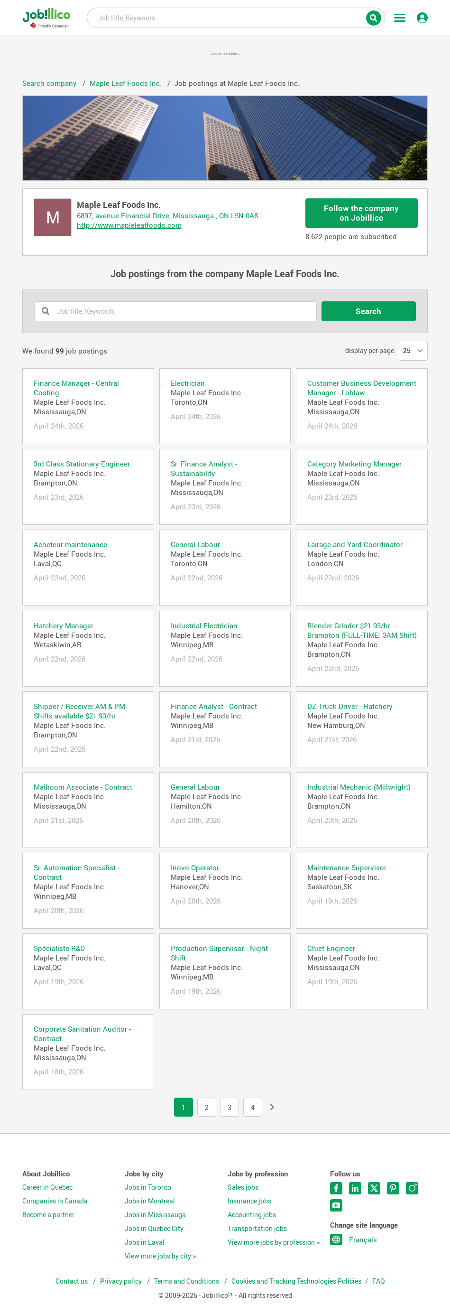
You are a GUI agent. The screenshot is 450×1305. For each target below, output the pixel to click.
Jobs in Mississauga (155, 1215)
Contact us (72, 1281)
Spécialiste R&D (59, 948)
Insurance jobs (249, 1201)
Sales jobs (243, 1187)
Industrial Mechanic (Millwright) (359, 787)
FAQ (378, 1281)
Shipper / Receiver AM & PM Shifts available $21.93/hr (79, 710)
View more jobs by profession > (274, 1242)
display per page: (370, 350)
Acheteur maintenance (70, 544)
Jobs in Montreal (150, 1201)
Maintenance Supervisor (346, 867)
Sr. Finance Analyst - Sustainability (204, 468)
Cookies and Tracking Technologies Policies (296, 1281)
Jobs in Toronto (148, 1187)
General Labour (195, 544)
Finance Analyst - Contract (214, 706)
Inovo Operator (195, 867)
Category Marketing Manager (354, 463)
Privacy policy (121, 1281)
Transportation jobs (257, 1228)
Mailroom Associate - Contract (83, 787)
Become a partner (48, 1215)
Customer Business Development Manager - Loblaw (361, 387)
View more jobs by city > (160, 1256)
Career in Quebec (47, 1187)
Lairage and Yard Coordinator (355, 544)
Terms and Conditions (187, 1281)
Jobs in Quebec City (154, 1228)
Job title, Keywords (236, 17)
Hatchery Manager (63, 625)
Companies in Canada (55, 1201)
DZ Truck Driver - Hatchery (350, 706)
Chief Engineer (331, 948)
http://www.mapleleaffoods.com (129, 225)
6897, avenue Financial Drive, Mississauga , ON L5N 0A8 (167, 215)
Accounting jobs (252, 1215)
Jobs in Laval (145, 1242)
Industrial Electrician (204, 625)
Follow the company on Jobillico (361, 213)
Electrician (188, 383)
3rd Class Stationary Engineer (82, 463)
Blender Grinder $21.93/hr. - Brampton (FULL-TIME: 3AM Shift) (362, 630)
